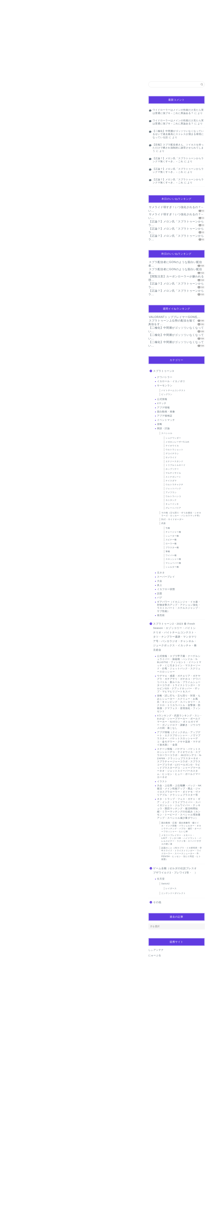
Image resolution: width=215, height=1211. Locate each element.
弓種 (168, 528)
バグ (159, 597)
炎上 (159, 585)
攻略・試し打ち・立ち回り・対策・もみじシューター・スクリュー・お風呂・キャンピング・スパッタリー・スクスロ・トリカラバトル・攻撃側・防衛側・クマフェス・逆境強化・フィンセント (179, 703)
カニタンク (171, 500)
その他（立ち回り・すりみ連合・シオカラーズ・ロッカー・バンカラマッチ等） (181, 514)
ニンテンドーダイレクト (173, 893)
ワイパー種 (171, 555)
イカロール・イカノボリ (171, 381)
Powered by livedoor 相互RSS (25, 133)
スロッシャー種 (173, 559)
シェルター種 (172, 567)
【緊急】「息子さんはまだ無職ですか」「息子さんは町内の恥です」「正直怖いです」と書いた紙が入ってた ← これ (65, 119)
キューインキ (22, 147)
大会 (159, 581)
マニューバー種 (173, 563)
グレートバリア (173, 508)
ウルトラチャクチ (174, 484)
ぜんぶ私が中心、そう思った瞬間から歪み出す (33, 89)
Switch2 (165, 883)
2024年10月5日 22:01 (22, 993)
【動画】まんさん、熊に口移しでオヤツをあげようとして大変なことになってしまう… (50, 112)
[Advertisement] (75, 501)
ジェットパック (173, 488)
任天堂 (161, 879)
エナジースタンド (174, 461)
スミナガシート (173, 477)
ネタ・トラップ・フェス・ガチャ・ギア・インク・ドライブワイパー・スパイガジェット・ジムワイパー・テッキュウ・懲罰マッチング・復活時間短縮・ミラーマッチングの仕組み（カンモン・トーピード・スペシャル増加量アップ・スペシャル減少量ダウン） (179, 808)
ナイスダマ (171, 480)
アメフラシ (171, 492)
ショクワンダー (173, 438)
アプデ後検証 (164, 415)
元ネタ (161, 572)
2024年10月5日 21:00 (22, 907)
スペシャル (166, 433)
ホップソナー (172, 469)
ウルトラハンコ (173, 496)
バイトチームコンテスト (173, 390)
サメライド (171, 457)
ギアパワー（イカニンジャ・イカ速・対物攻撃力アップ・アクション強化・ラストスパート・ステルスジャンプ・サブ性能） (179, 606)
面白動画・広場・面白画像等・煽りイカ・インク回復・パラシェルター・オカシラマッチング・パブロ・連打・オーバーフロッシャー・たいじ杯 (181, 827)
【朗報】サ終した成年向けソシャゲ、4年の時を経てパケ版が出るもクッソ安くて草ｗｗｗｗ (52, 97)
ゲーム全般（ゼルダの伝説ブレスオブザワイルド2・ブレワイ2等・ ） (175, 870)
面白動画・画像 (166, 411)
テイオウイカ (172, 445)
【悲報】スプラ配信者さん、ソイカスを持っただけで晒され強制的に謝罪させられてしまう (178, 147)
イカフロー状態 (166, 589)
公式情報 (162, 399)
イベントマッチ (166, 420)
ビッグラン (166, 394)
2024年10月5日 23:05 (22, 1034)
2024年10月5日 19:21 (22, 831)
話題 (159, 593)
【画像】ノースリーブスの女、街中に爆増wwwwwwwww (36, 104)
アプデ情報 (163, 407)
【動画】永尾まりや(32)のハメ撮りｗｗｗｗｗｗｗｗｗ (35, 126)
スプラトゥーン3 (163, 370)
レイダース (171, 888)
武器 (163, 523)
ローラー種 (171, 543)
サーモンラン (164, 385)
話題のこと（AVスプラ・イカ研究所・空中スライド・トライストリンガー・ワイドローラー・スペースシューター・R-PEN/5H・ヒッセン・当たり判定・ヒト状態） (181, 853)
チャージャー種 (173, 532)
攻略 (159, 424)
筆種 (168, 551)
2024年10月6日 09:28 (34, 951)
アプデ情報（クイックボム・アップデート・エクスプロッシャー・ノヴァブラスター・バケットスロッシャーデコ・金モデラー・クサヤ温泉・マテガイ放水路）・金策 (179, 738)
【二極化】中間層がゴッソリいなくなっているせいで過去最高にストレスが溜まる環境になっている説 (178, 134)
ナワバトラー (164, 377)
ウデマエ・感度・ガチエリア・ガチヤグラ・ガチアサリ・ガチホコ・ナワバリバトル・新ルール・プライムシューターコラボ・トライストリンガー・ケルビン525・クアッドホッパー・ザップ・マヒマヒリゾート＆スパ (179, 684)
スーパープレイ (166, 576)
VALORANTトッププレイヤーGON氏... (174, 317)
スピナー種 (171, 539)
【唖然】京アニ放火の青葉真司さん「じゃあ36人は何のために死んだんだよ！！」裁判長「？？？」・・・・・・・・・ (69, 565)
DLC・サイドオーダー (172, 519)
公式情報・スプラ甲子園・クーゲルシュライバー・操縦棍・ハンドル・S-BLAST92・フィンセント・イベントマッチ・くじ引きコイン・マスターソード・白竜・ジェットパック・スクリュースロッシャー (179, 664)
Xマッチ (161, 403)
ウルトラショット (174, 449)
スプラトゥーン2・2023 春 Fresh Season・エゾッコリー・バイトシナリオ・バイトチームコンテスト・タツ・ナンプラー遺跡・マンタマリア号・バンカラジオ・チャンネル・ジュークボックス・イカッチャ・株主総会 (175, 636)
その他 (157, 902)
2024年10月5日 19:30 (22, 869)
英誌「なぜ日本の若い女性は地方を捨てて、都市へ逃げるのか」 (43, 580)
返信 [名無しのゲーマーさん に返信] (133, 857)
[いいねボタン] (16, 846)
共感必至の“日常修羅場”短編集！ (30, 557)
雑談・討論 (163, 428)
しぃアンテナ (156, 950)
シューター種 (172, 536)
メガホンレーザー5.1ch (177, 442)
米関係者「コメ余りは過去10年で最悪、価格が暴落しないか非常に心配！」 (49, 594)
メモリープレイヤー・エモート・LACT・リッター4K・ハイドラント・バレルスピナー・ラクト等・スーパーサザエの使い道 (181, 839)
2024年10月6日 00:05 (22, 1076)
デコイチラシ (172, 453)
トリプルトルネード (176, 465)
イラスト (162, 781)
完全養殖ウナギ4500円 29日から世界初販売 (35, 572)
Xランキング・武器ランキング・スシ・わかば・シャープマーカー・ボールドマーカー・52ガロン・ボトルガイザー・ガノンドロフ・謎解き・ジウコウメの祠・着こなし (179, 721)
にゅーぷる (154, 955)
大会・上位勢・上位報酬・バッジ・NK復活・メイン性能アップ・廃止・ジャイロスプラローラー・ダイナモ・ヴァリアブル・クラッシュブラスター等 (179, 790)
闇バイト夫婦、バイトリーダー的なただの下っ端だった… (40, 587)
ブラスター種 (172, 547)
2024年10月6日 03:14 (22, 1117)
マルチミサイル (173, 473)
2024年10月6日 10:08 (22, 1159)
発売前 (161, 615)
